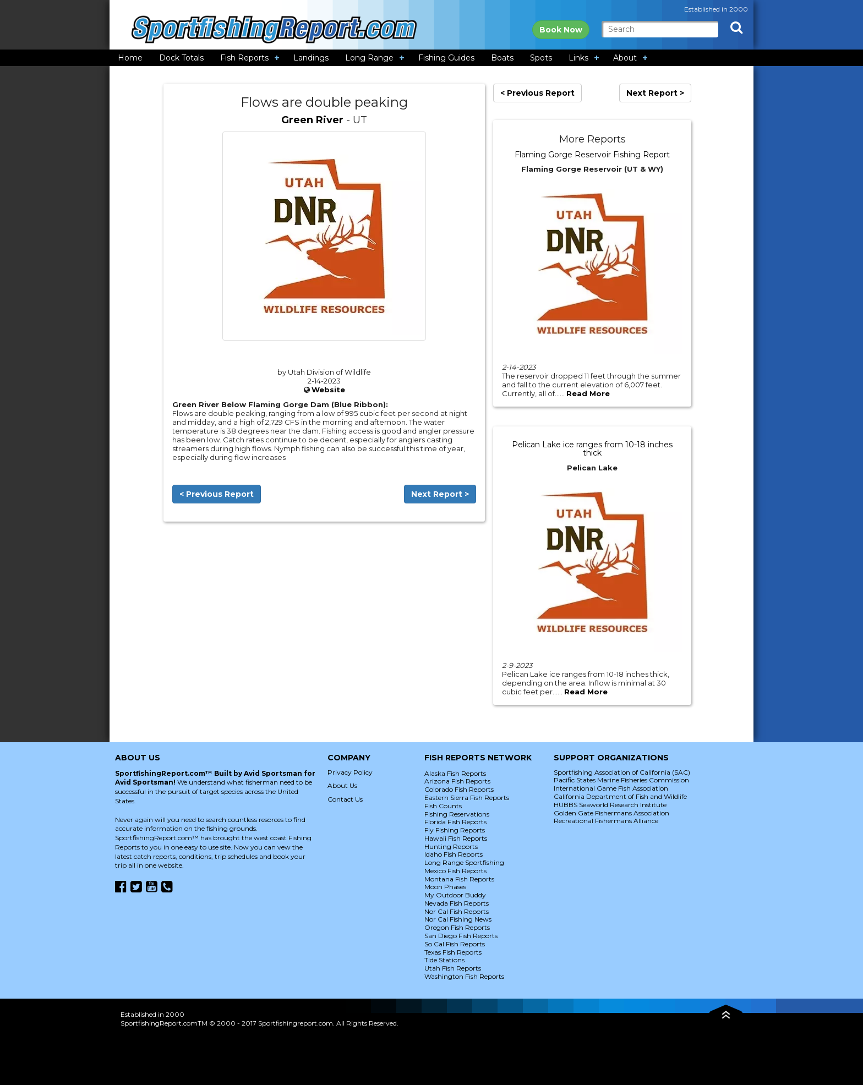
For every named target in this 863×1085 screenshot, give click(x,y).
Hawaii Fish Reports (455, 838)
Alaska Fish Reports (455, 773)
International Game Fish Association (611, 788)
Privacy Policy (350, 772)
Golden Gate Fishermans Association (611, 813)
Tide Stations (444, 960)
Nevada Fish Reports (456, 903)
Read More (588, 393)
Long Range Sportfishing (464, 862)
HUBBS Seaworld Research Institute (610, 805)
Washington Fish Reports (464, 976)
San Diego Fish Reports (461, 935)
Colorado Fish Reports (459, 789)
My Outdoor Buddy (455, 895)
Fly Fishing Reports (454, 830)
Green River (312, 120)
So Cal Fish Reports (454, 944)
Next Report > (440, 494)
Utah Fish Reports (452, 968)
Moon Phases (445, 887)
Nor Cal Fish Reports (456, 911)
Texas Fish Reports (453, 952)
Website (328, 389)
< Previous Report (216, 494)
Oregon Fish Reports (457, 927)
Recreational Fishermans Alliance (606, 821)
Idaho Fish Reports (453, 854)
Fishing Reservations (456, 814)
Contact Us (345, 799)
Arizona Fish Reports (457, 781)
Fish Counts (443, 806)
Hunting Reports (451, 846)
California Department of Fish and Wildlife (620, 796)
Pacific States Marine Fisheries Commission (621, 780)
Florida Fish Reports (455, 822)
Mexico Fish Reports (455, 871)
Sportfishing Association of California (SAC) (622, 772)
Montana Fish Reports (459, 879)
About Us (342, 785)
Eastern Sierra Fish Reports (466, 797)
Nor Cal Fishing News (457, 919)
